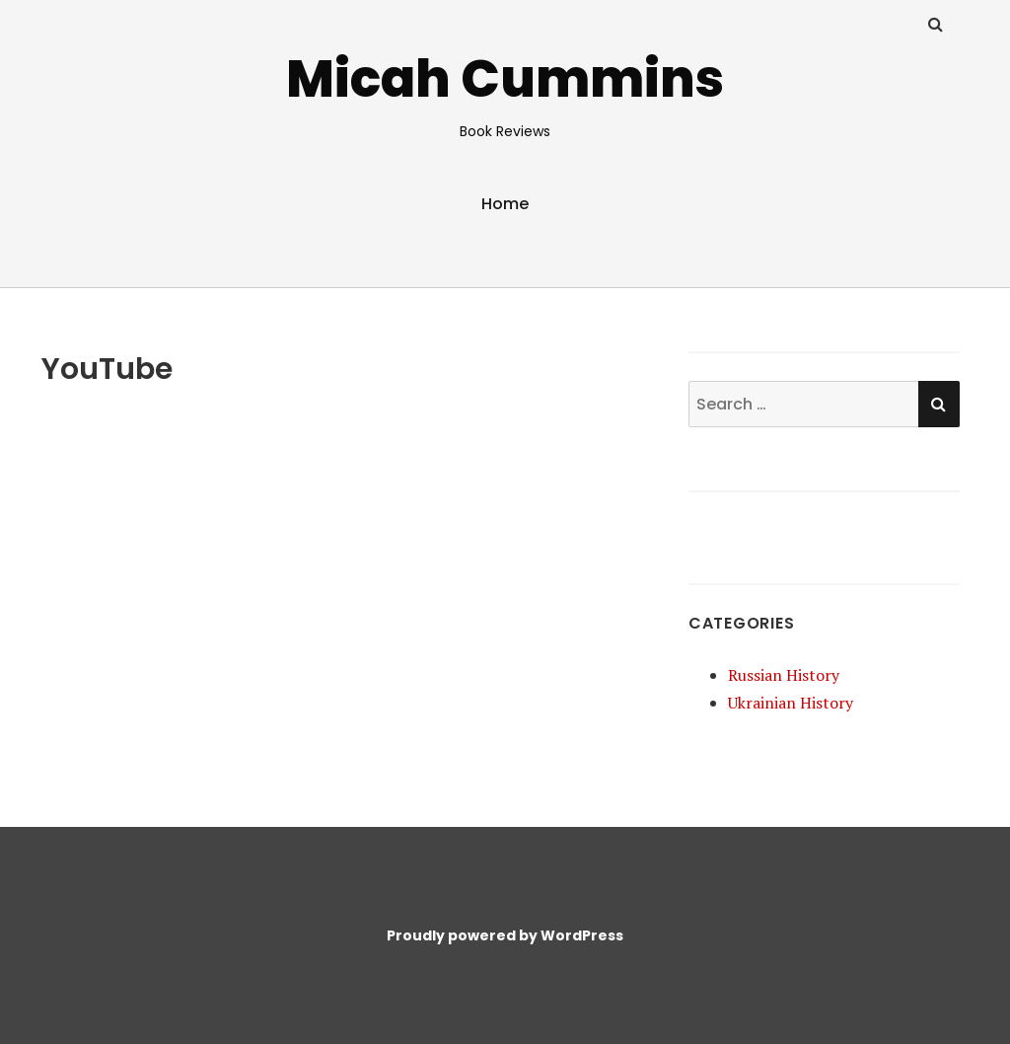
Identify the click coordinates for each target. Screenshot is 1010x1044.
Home (505, 203)
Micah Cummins (505, 78)
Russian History (783, 675)
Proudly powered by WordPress (505, 935)
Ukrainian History (790, 702)
